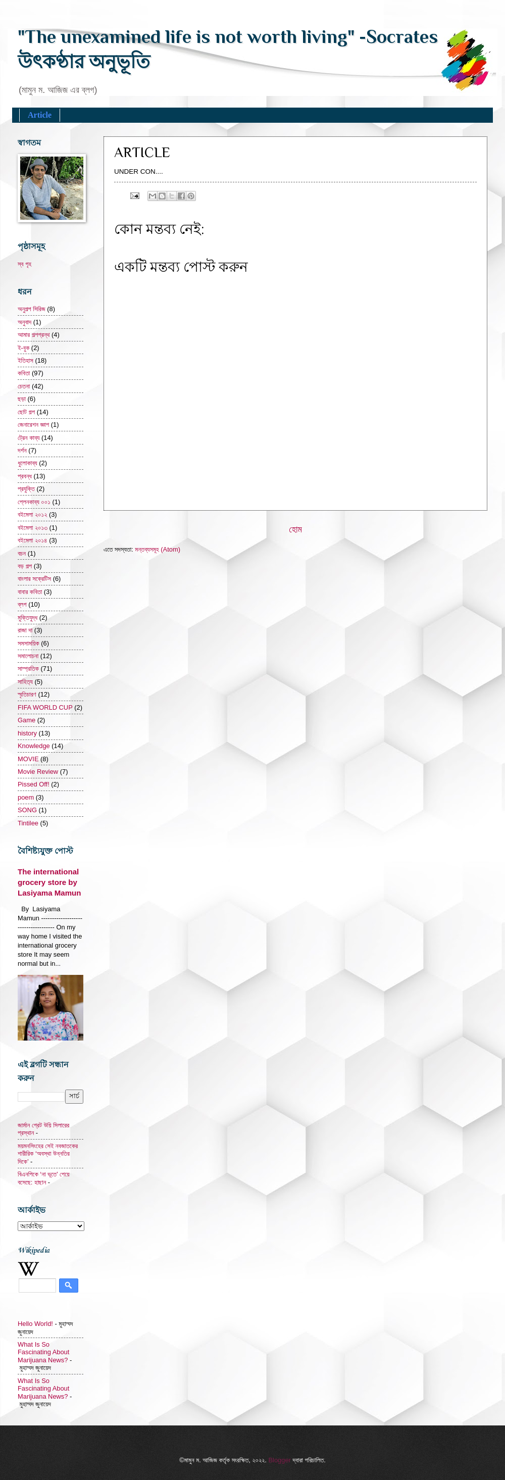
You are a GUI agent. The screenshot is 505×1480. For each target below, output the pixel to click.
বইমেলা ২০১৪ (32, 540)
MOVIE (28, 759)
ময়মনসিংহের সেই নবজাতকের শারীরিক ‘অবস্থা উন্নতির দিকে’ (48, 1153)
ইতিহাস (25, 360)
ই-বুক (23, 348)
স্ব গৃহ (24, 264)
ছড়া (22, 399)
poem (26, 797)
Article (40, 115)
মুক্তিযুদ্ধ (27, 617)
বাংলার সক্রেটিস (34, 578)
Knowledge (34, 746)
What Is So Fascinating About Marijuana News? (43, 1352)
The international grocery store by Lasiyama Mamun (49, 882)
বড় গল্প (25, 566)
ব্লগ (22, 604)
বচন (22, 553)
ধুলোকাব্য (27, 463)
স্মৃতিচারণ (27, 694)
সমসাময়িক (28, 643)
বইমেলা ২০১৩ (32, 527)
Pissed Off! (33, 784)
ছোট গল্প (26, 412)
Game (26, 720)
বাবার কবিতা (30, 592)
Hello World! (35, 1323)
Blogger (279, 1460)
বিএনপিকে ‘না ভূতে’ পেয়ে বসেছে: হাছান (44, 1178)
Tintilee (28, 823)
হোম (295, 529)
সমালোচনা (28, 656)
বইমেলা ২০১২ (32, 514)
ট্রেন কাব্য (28, 437)
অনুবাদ (24, 322)
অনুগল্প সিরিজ (31, 309)
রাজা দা (25, 630)
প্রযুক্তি (26, 488)
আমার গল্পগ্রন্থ (33, 334)
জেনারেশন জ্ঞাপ (33, 424)
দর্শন (22, 450)
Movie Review (38, 771)
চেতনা (24, 386)
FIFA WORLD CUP (45, 707)
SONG (27, 810)
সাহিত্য (25, 681)
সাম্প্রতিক (28, 668)
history (27, 733)
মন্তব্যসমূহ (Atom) (157, 549)
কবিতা (24, 373)
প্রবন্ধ (25, 476)
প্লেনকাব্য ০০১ (34, 502)
